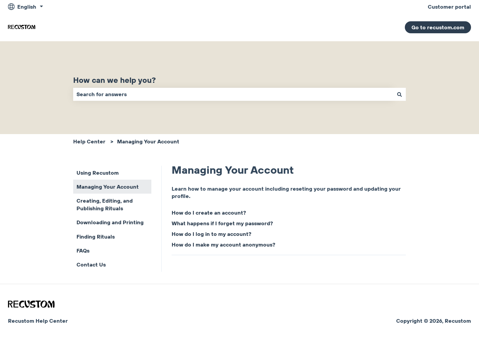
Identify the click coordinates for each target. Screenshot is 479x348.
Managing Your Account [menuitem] (108, 186)
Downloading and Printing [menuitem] (110, 222)
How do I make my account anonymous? (223, 244)
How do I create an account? (209, 212)
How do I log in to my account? (211, 234)
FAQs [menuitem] (83, 250)
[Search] (399, 94)
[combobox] (233, 94)
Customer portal (449, 6)
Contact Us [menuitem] (91, 264)
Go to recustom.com (437, 27)
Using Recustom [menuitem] (98, 172)
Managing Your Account (148, 141)
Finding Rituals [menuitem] (96, 236)
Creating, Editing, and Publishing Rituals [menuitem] (105, 204)
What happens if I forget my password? (222, 223)
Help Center (89, 141)
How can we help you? (114, 80)
